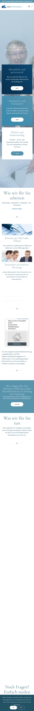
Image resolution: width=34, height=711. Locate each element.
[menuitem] (28, 6)
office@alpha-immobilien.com (24, 1)
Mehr (21, 707)
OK (13, 707)
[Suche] (28, 6)
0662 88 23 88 (13, 1)
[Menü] (32, 6)
